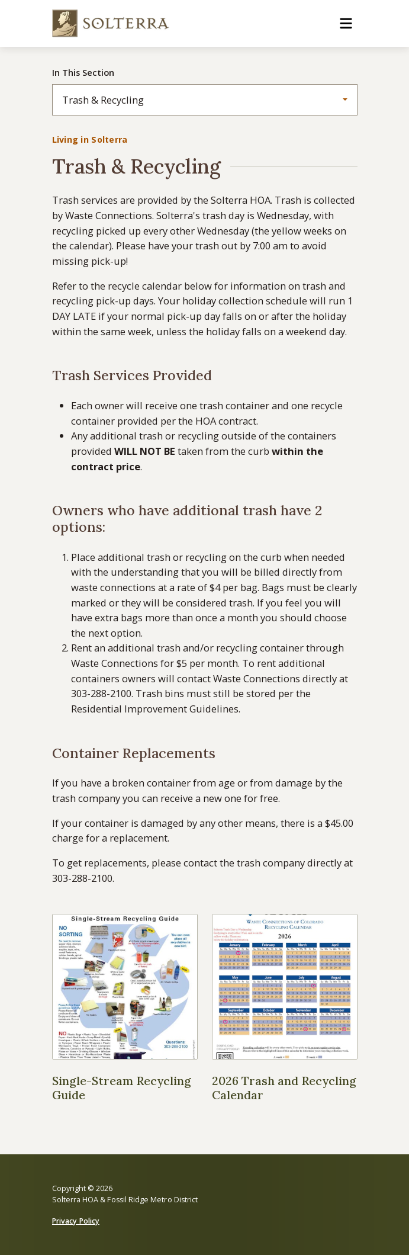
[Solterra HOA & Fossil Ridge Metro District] (111, 23)
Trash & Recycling (103, 100)
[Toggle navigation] (346, 23)
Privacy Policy (75, 1221)
